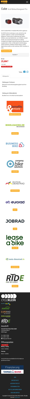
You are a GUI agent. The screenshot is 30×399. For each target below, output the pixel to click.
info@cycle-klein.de (7, 338)
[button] (15, 54)
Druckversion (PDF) (6, 51)
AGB (15, 377)
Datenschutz (15, 380)
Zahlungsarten (5, 76)
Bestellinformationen (15, 389)
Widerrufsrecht (15, 383)
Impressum (17, 397)
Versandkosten (15, 386)
